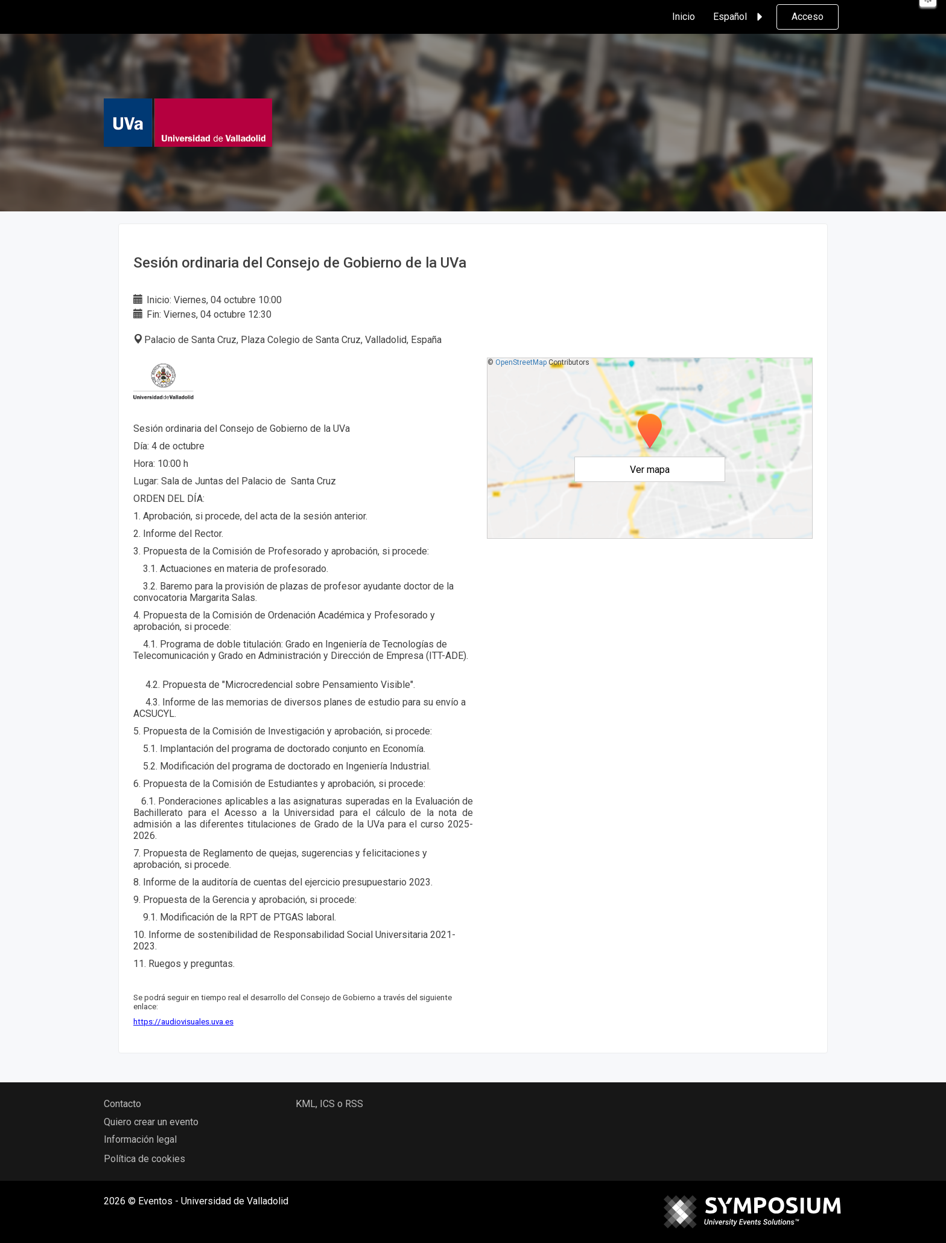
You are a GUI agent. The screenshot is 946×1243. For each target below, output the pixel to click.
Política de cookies (144, 1158)
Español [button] (739, 17)
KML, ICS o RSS (329, 1104)
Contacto (122, 1104)
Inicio (683, 16)
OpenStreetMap (521, 362)
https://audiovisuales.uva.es (183, 1021)
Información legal (140, 1139)
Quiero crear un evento (151, 1122)
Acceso (808, 16)
